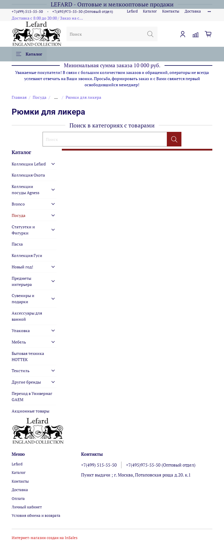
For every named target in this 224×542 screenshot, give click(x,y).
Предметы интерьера (22, 281)
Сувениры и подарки (23, 298)
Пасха (17, 244)
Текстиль (20, 370)
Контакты (170, 11)
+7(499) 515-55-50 (27, 11)
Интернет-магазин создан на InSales (45, 537)
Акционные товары (30, 411)
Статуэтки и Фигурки (23, 230)
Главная (19, 97)
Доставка (193, 11)
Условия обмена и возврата (36, 515)
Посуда (39, 97)
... (56, 97)
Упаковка (21, 330)
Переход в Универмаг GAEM (32, 396)
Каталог (150, 11)
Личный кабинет (27, 507)
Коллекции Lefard (29, 164)
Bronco (18, 204)
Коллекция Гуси (27, 255)
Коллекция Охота (28, 175)
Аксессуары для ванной (27, 316)
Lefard (132, 11)
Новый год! (22, 267)
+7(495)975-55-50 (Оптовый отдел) (82, 11)
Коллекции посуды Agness (25, 189)
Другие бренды (26, 382)
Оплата (18, 498)
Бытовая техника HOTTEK (28, 356)
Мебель (19, 342)
